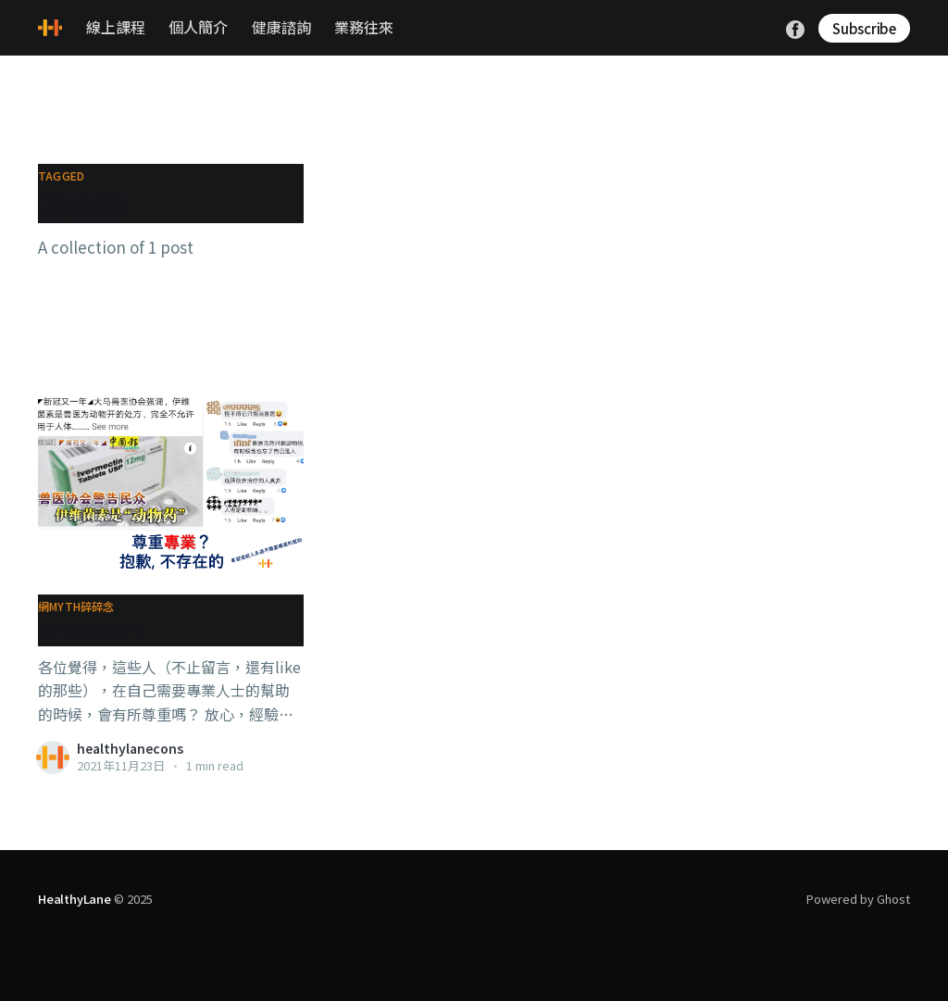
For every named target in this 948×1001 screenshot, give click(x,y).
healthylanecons (130, 748)
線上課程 (115, 27)
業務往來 (363, 27)
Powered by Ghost (858, 898)
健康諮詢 (281, 27)
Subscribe (864, 28)
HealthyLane (74, 898)
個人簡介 (198, 27)
